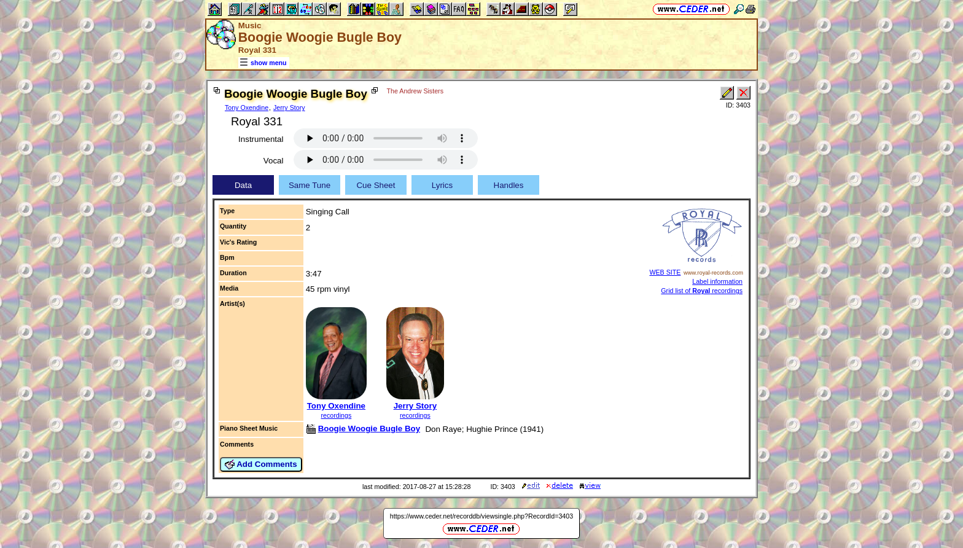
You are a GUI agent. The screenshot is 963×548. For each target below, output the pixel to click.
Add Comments (261, 464)
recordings (336, 415)
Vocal (273, 160)
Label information (717, 281)
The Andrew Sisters (415, 91)
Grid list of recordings (702, 290)
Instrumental (260, 139)
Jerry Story (289, 107)
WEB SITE (664, 272)
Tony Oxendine (246, 107)
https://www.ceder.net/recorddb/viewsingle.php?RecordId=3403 (481, 516)
